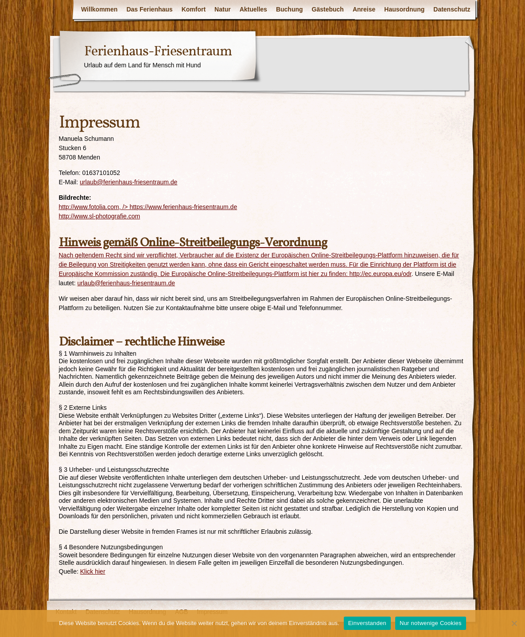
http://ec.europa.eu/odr (381, 273)
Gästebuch (328, 9)
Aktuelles (253, 9)
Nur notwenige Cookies (431, 623)
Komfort (194, 9)
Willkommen (99, 9)
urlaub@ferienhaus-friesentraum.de (128, 182)
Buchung (289, 9)
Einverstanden (367, 623)
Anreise (364, 9)
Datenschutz (451, 9)
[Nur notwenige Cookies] (513, 623)
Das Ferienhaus (149, 9)
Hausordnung (404, 9)
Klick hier (92, 571)
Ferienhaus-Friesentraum (158, 52)
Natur (222, 9)
